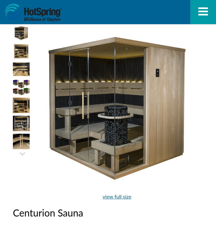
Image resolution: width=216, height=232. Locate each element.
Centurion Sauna (33, 13)
